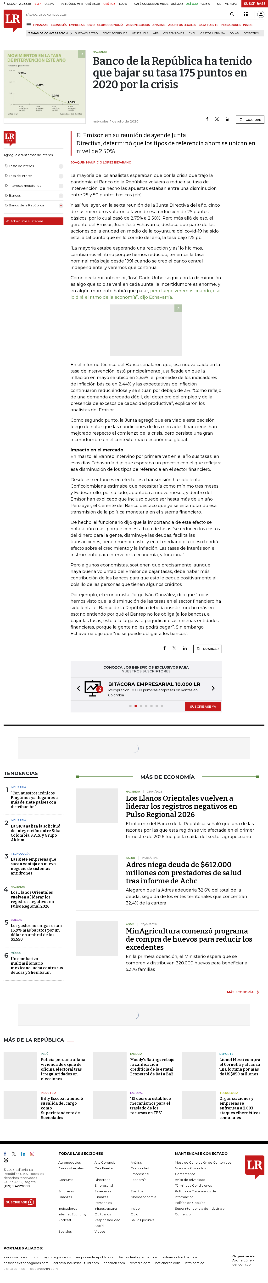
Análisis (136, 1162)
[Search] (232, 14)
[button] (77, 688)
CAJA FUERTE (208, 25)
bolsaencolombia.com (179, 1257)
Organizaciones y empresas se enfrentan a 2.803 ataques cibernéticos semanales (239, 1108)
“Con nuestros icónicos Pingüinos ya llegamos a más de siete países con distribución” (34, 800)
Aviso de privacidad (190, 1180)
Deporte (226, 1054)
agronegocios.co (57, 1257)
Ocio (134, 1214)
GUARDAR (250, 120)
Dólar (234, 33)
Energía (136, 1054)
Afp (156, 33)
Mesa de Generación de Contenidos (203, 1162)
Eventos (137, 1191)
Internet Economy (72, 1214)
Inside (135, 1208)
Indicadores (67, 1208)
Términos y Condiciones (193, 1185)
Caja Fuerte (104, 1168)
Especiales (103, 1191)
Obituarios (103, 1214)
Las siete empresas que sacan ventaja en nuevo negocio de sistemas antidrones (33, 866)
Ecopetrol (251, 33)
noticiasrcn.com (167, 1263)
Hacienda (18, 886)
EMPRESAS (77, 25)
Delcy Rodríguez (114, 33)
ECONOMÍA (59, 25)
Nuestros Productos (190, 1168)
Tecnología (20, 853)
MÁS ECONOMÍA (240, 992)
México (16, 953)
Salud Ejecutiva (142, 1220)
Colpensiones (173, 33)
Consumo (65, 1180)
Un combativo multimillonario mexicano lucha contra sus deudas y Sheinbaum (37, 965)
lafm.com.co (194, 1263)
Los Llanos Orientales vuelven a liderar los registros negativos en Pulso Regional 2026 (32, 899)
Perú (44, 1054)
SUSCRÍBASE (255, 3)
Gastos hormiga (213, 33)
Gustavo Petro (86, 33)
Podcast (64, 1220)
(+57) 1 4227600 (17, 1186)
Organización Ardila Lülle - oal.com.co (243, 1260)
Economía (138, 1180)
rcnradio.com (140, 1263)
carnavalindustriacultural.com (76, 1263)
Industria (18, 787)
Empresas (66, 1191)
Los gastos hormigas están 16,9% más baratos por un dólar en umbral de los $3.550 (36, 932)
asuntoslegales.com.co (21, 1257)
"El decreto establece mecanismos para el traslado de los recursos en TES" (150, 1105)
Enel (192, 33)
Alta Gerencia (105, 1162)
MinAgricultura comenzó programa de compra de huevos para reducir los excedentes (189, 939)
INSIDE (247, 25)
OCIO (91, 25)
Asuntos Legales (71, 1168)
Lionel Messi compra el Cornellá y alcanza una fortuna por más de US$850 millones (239, 1066)
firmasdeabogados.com (138, 1257)
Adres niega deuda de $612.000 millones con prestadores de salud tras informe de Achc (183, 872)
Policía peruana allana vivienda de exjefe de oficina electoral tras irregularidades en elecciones (63, 1069)
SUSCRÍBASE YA (203, 706)
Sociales (65, 1231)
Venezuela (140, 33)
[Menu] (29, 24)
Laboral (136, 1093)
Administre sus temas (24, 221)
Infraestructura (106, 1208)
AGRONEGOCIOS (138, 25)
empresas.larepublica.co (95, 1257)
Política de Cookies (190, 1203)
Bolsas (16, 919)
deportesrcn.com (44, 1269)
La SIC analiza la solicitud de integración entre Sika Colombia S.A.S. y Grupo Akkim (36, 833)
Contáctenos (185, 1174)
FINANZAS (40, 25)
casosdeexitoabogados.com (26, 1263)
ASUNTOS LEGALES (182, 25)
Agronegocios (69, 1162)
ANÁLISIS (159, 25)
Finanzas (65, 1197)
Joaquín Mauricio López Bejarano (101, 162)
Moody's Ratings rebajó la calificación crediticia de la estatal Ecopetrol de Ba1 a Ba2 (152, 1066)
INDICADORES (231, 25)
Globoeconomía (143, 1197)
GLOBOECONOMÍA (110, 25)
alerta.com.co (14, 1269)
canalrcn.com (114, 1263)
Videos (100, 1231)
